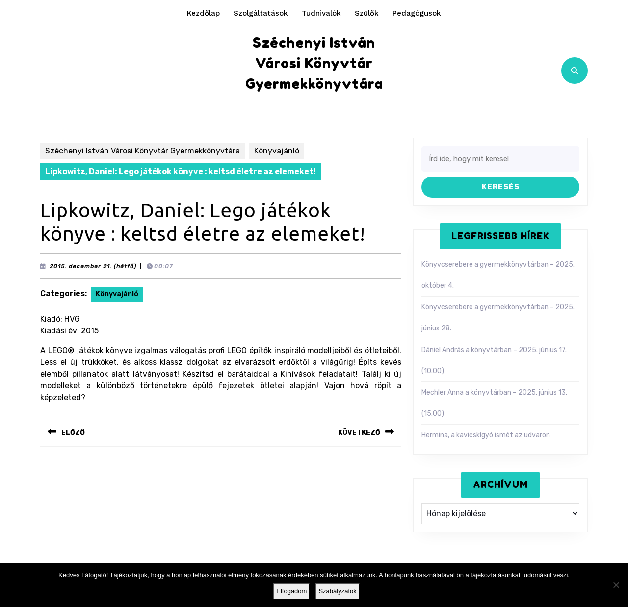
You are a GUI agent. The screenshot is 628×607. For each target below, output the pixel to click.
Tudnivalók (321, 13)
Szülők (367, 13)
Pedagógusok (416, 13)
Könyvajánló (276, 150)
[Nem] (616, 585)
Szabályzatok (337, 591)
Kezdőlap (203, 13)
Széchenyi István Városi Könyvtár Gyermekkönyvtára (314, 63)
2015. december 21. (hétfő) (93, 266)
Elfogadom (291, 591)
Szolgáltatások (261, 13)
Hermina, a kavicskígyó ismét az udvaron (485, 435)
